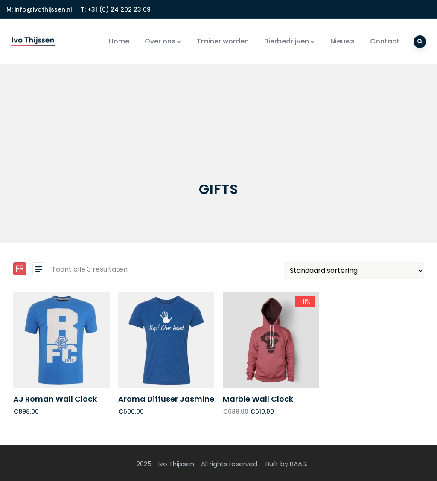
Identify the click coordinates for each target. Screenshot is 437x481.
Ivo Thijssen (176, 463)
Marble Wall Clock (258, 399)
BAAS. (298, 463)
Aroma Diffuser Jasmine (166, 399)
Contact (384, 41)
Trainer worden (223, 41)
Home (119, 41)
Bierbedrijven (289, 41)
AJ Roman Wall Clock (55, 399)
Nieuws (342, 41)
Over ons (163, 41)
